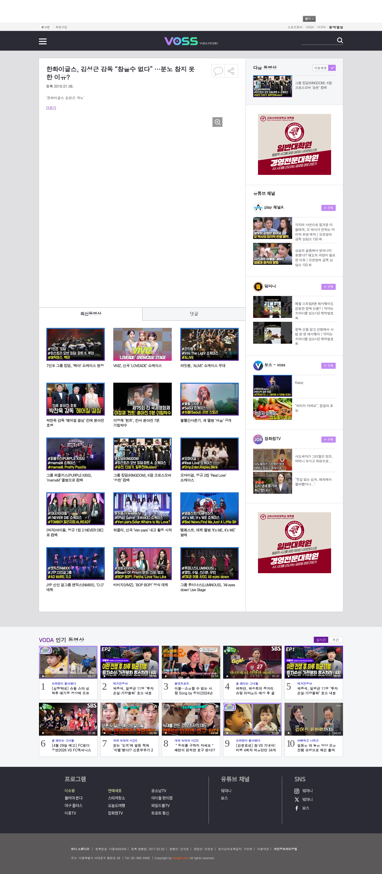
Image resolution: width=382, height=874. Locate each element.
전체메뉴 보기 (43, 41)
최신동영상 (90, 314)
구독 (328, 208)
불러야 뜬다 (73, 798)
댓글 (194, 314)
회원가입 (61, 27)
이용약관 (263, 849)
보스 (224, 798)
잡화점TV (115, 813)
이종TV (70, 813)
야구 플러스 (73, 805)
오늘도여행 (116, 805)
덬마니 (226, 790)
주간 (336, 639)
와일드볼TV (160, 805)
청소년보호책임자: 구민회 (235, 849)
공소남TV (158, 790)
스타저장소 (116, 798)
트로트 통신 (160, 813)
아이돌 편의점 (161, 798)
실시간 (321, 639)
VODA (310, 27)
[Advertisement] (134, 282)
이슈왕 (70, 790)
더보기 (51, 107)
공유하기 (231, 70)
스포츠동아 (295, 27)
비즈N (321, 27)
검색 (340, 40)
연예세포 (115, 790)
